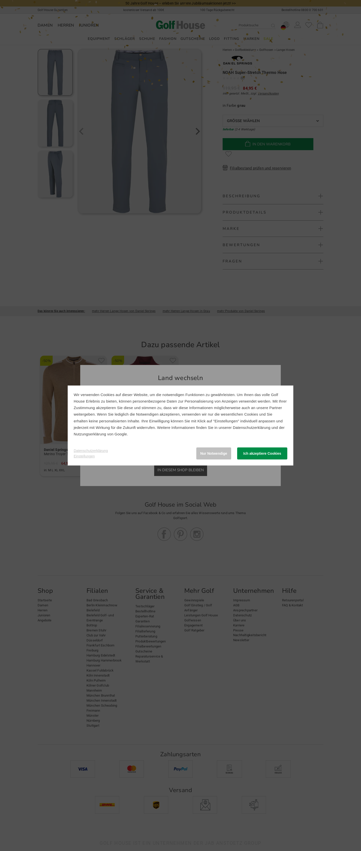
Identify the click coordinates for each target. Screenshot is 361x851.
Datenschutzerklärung (251, 427)
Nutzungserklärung (90, 434)
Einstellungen (84, 456)
